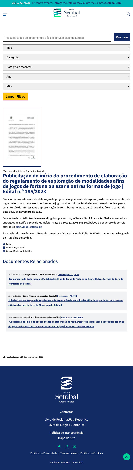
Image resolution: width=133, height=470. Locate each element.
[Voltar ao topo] (126, 456)
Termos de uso (69, 453)
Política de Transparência (67, 433)
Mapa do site (66, 438)
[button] (5, 14)
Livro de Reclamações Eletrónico (66, 419)
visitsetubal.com (111, 3)
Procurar (122, 37)
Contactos (66, 412)
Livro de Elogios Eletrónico (66, 425)
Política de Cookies (91, 453)
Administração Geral (35, 171)
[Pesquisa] (128, 14)
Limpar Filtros (15, 96)
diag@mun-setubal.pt (29, 227)
